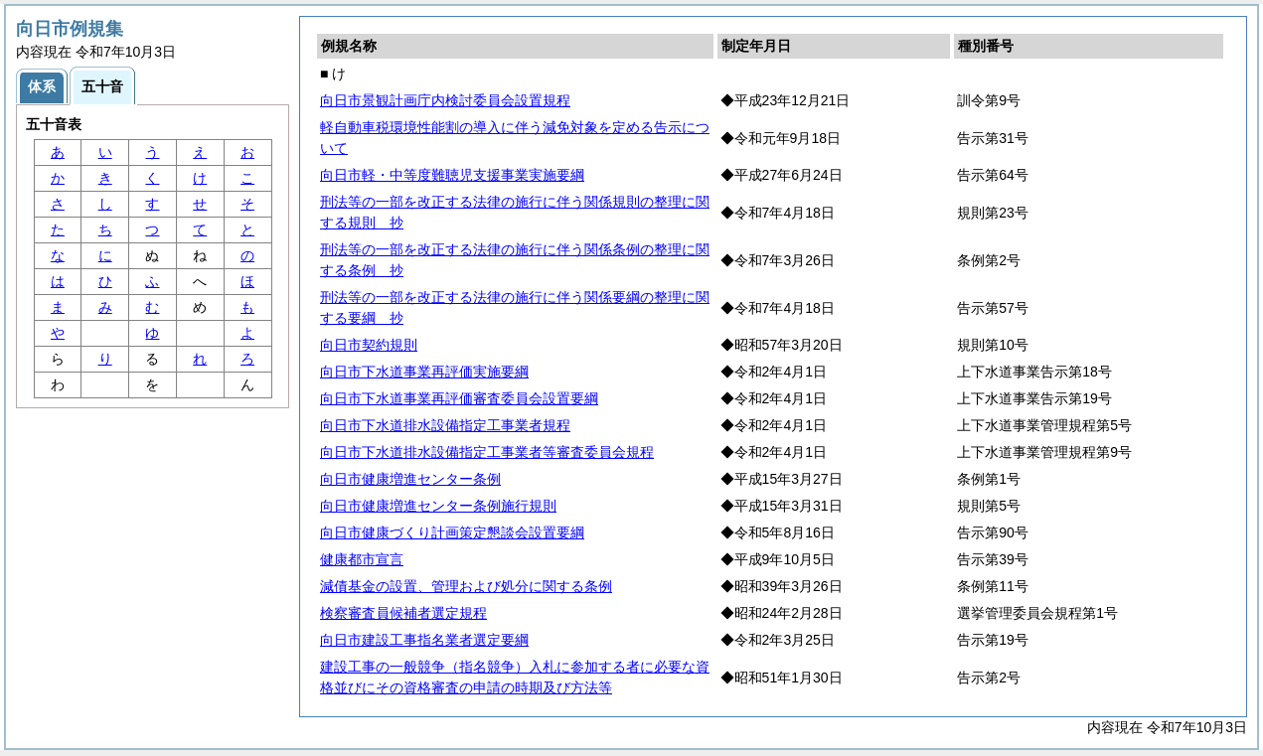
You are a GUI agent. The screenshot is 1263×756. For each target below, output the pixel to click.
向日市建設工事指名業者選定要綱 (424, 640)
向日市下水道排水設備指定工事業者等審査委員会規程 (487, 452)
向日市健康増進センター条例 (410, 479)
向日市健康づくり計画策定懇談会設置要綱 (452, 532)
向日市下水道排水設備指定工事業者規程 (445, 425)
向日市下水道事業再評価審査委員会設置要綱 (459, 398)
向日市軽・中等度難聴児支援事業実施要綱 (452, 175)
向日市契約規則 (368, 345)
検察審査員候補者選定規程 (403, 613)
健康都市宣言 (361, 559)
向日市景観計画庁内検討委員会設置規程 (445, 100)
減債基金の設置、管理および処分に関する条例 (466, 586)
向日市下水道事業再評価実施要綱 (424, 371)
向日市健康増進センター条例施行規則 (438, 506)
